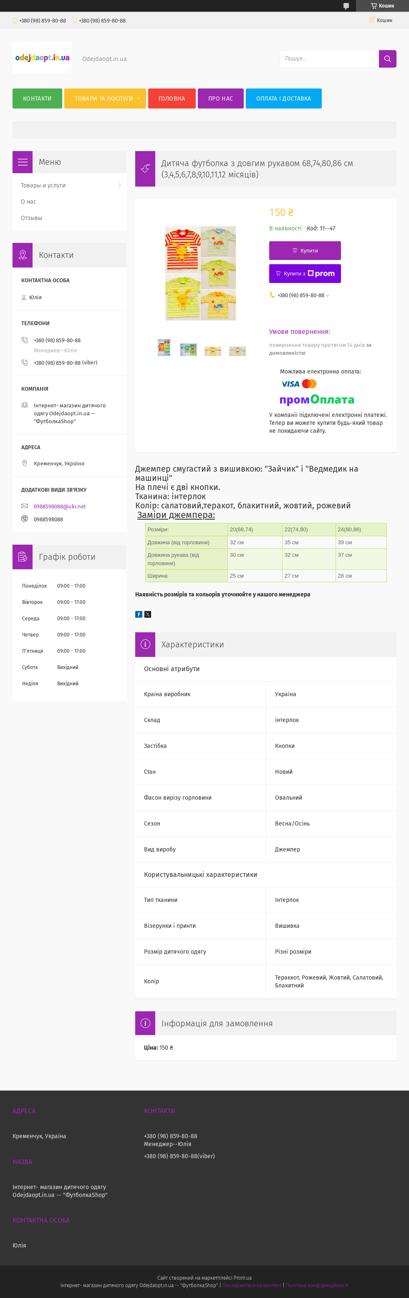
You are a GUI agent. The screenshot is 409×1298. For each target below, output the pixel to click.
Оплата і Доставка (283, 98)
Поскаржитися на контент (251, 1285)
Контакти (37, 98)
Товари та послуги (104, 98)
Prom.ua (243, 1278)
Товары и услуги (43, 185)
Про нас (220, 98)
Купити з (309, 274)
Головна (172, 98)
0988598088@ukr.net (60, 506)
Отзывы (31, 218)
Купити (309, 250)
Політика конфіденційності (317, 1285)
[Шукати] (387, 59)
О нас (28, 201)
